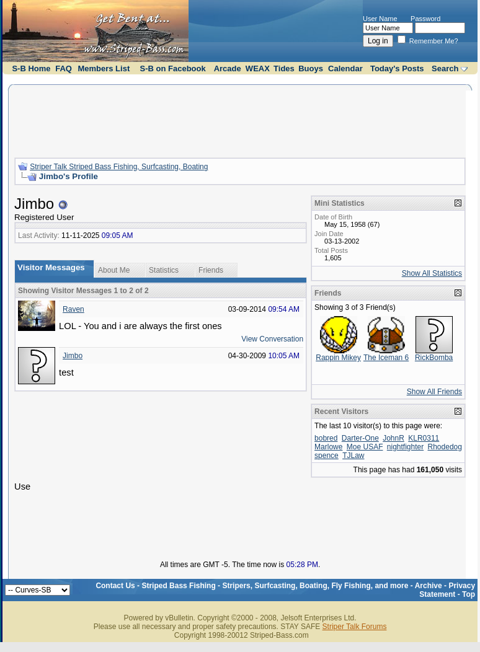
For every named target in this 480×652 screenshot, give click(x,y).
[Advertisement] (240, 120)
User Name (380, 18)
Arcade (227, 68)
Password (425, 18)
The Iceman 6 (386, 357)
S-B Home (31, 68)
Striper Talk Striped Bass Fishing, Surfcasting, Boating (119, 166)
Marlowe (328, 447)
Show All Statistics (432, 273)
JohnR (393, 438)
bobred (325, 438)
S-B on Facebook (173, 68)
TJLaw (353, 455)
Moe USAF (365, 447)
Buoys (310, 68)
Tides (284, 68)
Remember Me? (428, 41)
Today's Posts (397, 68)
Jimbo (72, 355)
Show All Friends (434, 391)
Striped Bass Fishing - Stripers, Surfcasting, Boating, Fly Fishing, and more (274, 585)
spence (326, 455)
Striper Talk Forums (354, 626)
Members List (104, 68)
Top (468, 594)
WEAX (258, 68)
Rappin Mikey (338, 357)
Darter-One (360, 438)
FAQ (63, 68)
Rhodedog (445, 447)
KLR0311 (423, 438)
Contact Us (115, 585)
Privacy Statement (447, 590)
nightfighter (405, 447)
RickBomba (434, 357)
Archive (428, 585)
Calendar (345, 68)
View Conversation (272, 339)
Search (445, 68)
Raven (73, 309)
